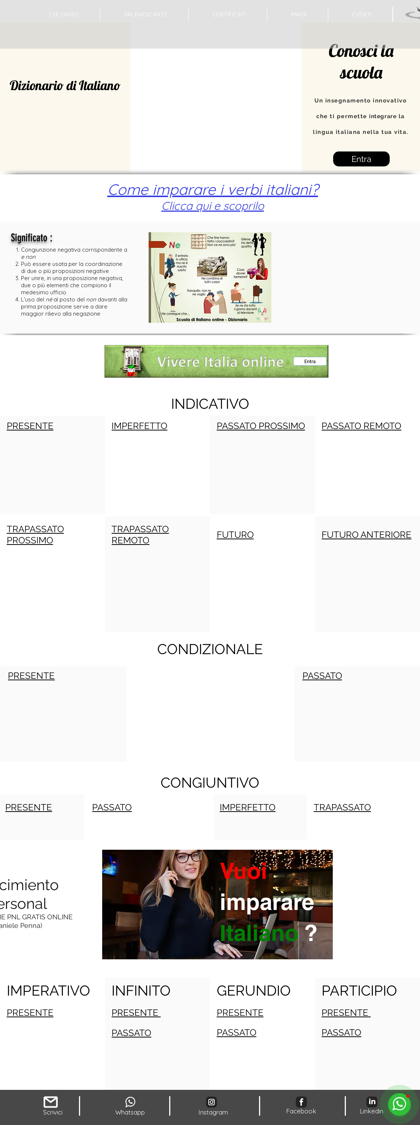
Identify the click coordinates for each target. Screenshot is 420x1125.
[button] (299, 14)
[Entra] (361, 158)
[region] (216, 932)
